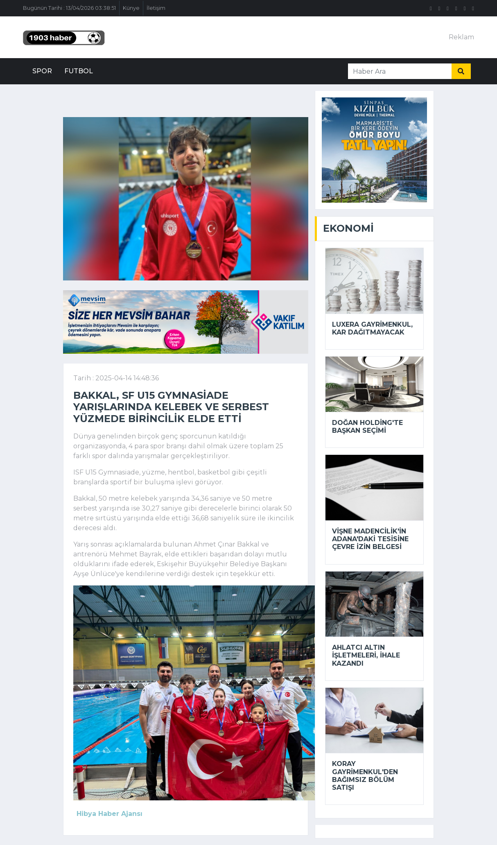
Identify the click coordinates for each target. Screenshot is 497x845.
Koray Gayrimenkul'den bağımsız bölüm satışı (365, 775)
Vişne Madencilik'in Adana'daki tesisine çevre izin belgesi (370, 539)
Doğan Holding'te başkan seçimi (367, 426)
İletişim (156, 8)
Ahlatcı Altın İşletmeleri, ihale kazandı (366, 655)
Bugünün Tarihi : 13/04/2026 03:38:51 (69, 8)
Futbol (78, 71)
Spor (42, 71)
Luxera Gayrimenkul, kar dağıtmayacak (372, 328)
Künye (131, 8)
